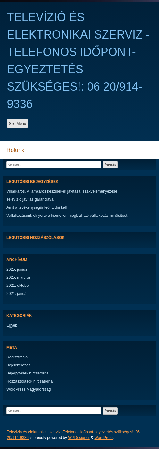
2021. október (18, 285)
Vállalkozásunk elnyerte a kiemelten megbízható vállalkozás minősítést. (67, 215)
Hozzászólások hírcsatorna (29, 381)
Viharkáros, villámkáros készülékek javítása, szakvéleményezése (61, 191)
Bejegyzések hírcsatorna (27, 373)
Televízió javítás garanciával (30, 199)
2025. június (16, 269)
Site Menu (17, 123)
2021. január (17, 293)
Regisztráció (17, 357)
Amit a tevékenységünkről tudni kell (36, 207)
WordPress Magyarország (28, 389)
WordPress (103, 438)
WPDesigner (78, 438)
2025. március (18, 277)
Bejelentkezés (18, 365)
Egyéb (11, 325)
